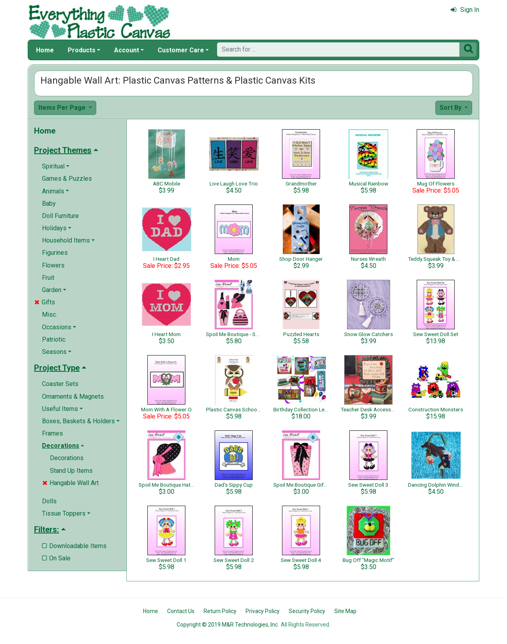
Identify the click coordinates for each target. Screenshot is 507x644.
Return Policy (220, 611)
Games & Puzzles (67, 178)
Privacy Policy (263, 611)
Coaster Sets (60, 384)
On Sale (56, 558)
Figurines (55, 252)
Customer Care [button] (181, 50)
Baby (49, 203)
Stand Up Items (71, 470)
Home (45, 50)
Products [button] (81, 50)
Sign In (465, 9)
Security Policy (307, 611)
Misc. (49, 314)
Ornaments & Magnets (73, 396)
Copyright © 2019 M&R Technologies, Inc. (228, 624)
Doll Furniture (60, 216)
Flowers (53, 265)
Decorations (67, 458)
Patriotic (53, 339)
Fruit (48, 277)
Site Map (345, 611)
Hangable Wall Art (70, 483)
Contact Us (180, 611)
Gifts (44, 302)
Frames (52, 433)
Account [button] (126, 50)
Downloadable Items (74, 546)
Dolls (49, 501)
